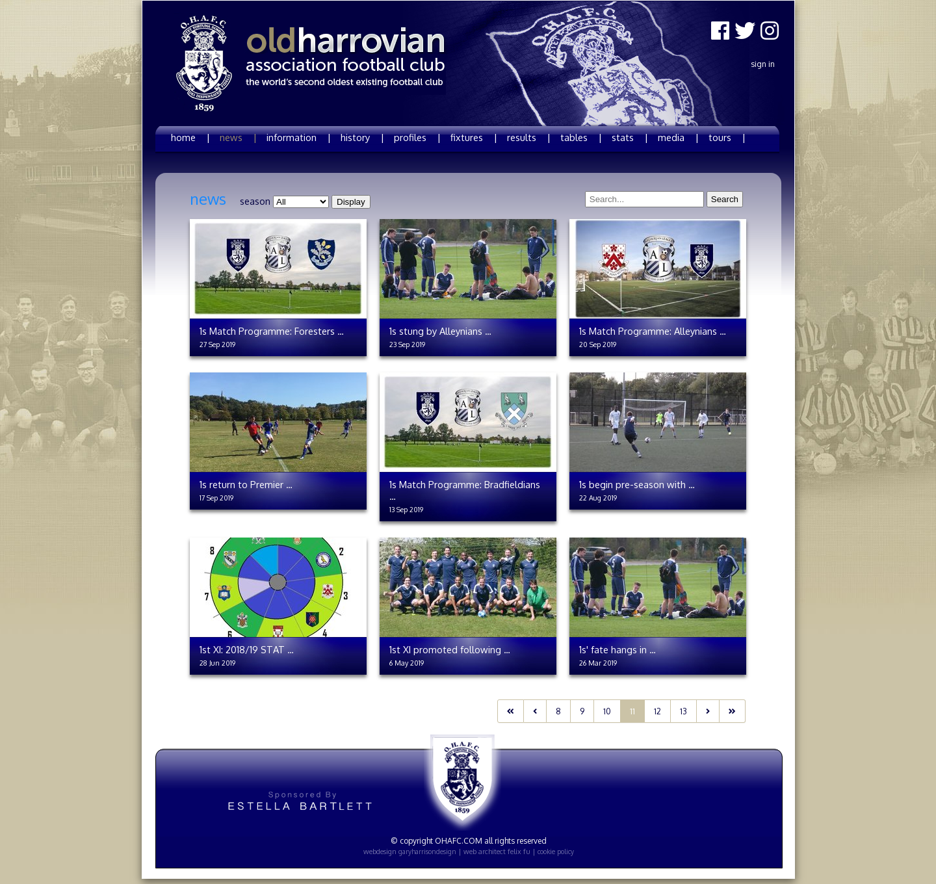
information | (298, 137)
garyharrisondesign (427, 851)
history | (362, 137)
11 (632, 711)
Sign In (763, 64)
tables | (581, 137)
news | (238, 137)
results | (529, 137)
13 (683, 711)
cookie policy (556, 851)
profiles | (417, 137)
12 (657, 711)
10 (607, 711)
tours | (727, 137)
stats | (630, 137)
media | (678, 137)
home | (190, 137)
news (208, 199)
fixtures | (473, 137)
